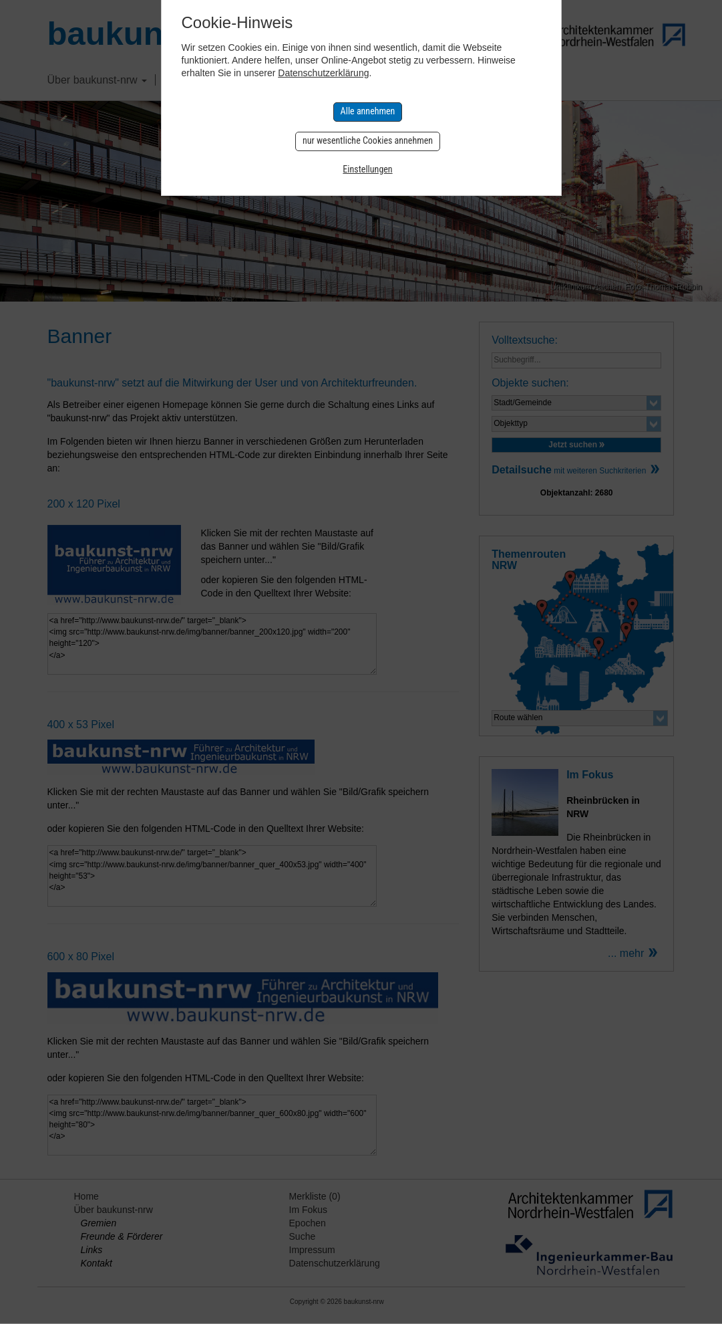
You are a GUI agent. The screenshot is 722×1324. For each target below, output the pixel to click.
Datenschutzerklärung (323, 73)
